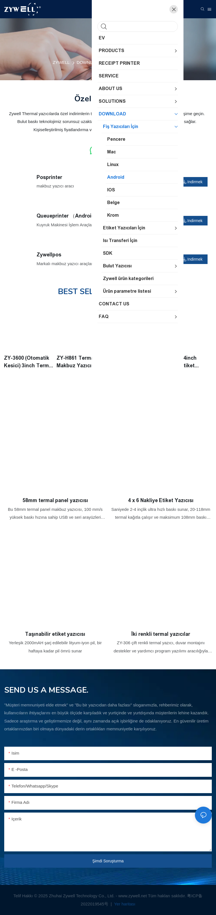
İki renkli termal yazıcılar (160, 633)
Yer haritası (124, 903)
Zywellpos (49, 255)
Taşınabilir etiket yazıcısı (55, 633)
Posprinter (49, 177)
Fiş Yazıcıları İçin (124, 62)
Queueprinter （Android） (68, 216)
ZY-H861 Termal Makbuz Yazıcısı (76, 361)
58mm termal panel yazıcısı (55, 500)
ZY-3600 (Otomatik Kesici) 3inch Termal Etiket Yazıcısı (28, 362)
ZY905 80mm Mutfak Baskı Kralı (132, 361)
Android (154, 62)
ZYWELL (61, 62)
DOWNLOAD (89, 62)
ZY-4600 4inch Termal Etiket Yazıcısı (180, 362)
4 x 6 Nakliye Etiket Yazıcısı (161, 500)
